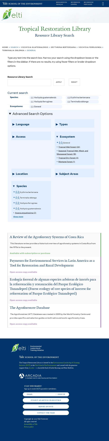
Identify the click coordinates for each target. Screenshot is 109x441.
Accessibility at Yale (30, 424)
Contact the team (46, 413)
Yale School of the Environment (9, 3)
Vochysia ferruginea (89, 47)
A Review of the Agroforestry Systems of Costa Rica (47, 237)
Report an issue (46, 407)
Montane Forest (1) (66, 162)
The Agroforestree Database (30, 307)
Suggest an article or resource (46, 400)
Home (5, 47)
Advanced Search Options (32, 114)
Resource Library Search (20, 77)
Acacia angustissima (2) (25, 213)
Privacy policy (29, 427)
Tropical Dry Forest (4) (68, 158)
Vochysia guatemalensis (34, 47)
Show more (18, 217)
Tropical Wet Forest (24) (69, 147)
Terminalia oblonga (13, 50)
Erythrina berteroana (63, 47)
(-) (32, 97)
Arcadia (31, 368)
